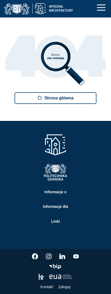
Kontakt (47, 287)
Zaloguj (64, 287)
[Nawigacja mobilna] (101, 7)
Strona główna (55, 97)
